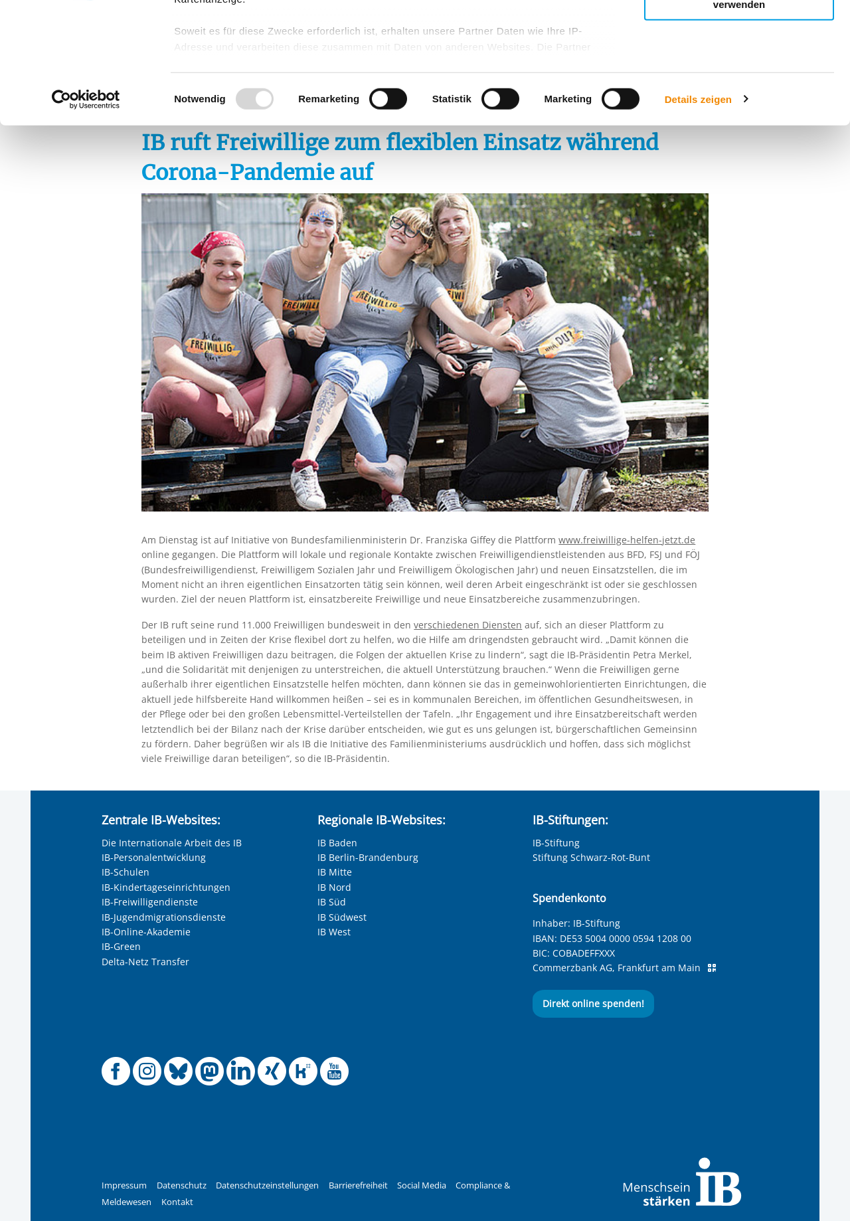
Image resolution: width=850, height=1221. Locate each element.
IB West (334, 931)
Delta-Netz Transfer (145, 961)
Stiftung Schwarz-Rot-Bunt (591, 857)
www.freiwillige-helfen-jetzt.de (626, 539)
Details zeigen (698, 212)
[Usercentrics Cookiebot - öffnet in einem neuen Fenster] (86, 213)
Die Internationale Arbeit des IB (172, 842)
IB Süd (331, 901)
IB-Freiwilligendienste (150, 901)
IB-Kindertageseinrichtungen (166, 887)
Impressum (124, 1185)
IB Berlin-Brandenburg (367, 857)
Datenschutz (182, 1185)
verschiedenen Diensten (468, 624)
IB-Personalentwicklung (154, 857)
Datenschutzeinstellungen (267, 1185)
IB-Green (121, 946)
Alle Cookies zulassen (739, 32)
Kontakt (177, 1202)
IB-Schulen (125, 872)
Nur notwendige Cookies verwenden (739, 112)
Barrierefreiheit (358, 1185)
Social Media (421, 1185)
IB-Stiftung (556, 842)
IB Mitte (334, 872)
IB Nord (334, 887)
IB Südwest (342, 917)
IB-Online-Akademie (146, 931)
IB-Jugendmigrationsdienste (164, 917)
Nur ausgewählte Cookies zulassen (739, 70)
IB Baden (337, 842)
